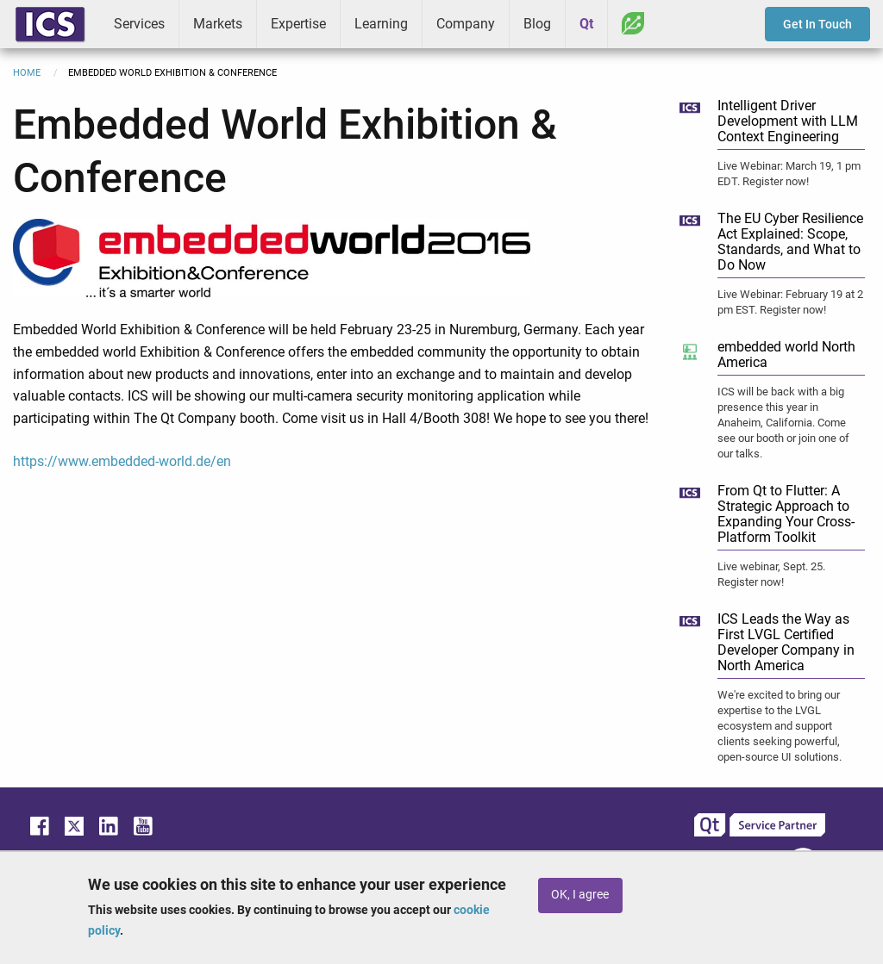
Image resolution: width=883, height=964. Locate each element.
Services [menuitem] (139, 24)
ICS (50, 24)
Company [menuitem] (465, 24)
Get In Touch (817, 24)
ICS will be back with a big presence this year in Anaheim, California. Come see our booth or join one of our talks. (783, 422)
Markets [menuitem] (217, 24)
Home (27, 72)
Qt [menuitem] (586, 24)
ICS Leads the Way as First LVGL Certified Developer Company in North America (786, 642)
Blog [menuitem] (537, 24)
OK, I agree (580, 894)
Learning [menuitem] (381, 24)
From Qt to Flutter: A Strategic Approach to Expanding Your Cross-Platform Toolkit (786, 513)
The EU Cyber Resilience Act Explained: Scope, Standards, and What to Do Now (790, 241)
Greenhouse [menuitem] (633, 23)
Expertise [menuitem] (298, 24)
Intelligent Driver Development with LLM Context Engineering (787, 121)
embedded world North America (786, 354)
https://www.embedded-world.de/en (122, 461)
